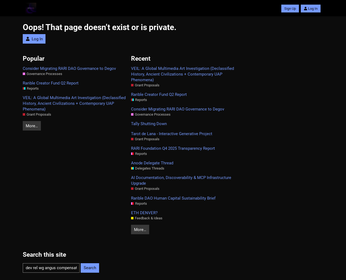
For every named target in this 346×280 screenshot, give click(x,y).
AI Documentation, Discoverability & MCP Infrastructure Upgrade (181, 180)
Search (90, 267)
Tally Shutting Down (149, 123)
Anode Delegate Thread (152, 163)
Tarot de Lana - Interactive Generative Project (171, 133)
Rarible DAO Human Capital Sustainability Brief (173, 198)
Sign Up (290, 8)
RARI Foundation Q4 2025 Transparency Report (173, 148)
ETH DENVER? (144, 212)
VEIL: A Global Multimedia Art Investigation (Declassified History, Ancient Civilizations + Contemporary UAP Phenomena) (74, 103)
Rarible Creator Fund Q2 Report (51, 83)
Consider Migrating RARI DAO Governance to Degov (69, 68)
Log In (311, 8)
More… (32, 125)
